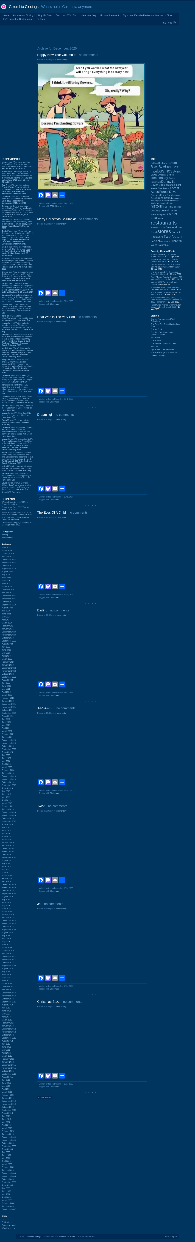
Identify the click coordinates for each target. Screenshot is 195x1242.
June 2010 (6, 1119)
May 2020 (6, 761)
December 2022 (9, 668)
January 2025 (8, 593)
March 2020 (7, 767)
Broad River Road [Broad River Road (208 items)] (164, 164)
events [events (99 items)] (154, 188)
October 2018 (8, 818)
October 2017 (8, 854)
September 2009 (9, 1146)
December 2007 (9, 1209)
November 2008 (9, 1176)
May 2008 (6, 1194)
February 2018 (8, 842)
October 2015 (8, 926)
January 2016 (8, 917)
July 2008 (6, 1188)
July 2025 (6, 575)
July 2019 (6, 791)
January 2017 (8, 881)
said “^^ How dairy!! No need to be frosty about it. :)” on (16, 415)
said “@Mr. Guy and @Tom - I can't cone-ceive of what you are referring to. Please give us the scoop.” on (17, 486)
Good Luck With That (66, 15)
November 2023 (9, 635)
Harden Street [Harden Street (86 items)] (166, 203)
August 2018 (7, 824)
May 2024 (6, 617)
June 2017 (6, 866)
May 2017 (6, 869)
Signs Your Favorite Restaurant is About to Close (147, 15)
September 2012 (9, 1038)
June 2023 (6, 650)
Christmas (54, 304)
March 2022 (7, 695)
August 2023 (7, 644)
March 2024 (7, 623)
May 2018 (6, 833)
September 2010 (9, 1110)
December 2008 (9, 1173)
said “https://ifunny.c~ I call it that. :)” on (17, 200)
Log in (4, 1219)
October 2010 (8, 1107)
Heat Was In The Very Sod (56, 317)
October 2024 (8, 602)
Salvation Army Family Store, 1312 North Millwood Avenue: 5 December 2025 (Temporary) (166, 300)
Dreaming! (44, 414)
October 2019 (8, 782)
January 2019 (8, 809)
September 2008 (9, 1182)
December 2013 (9, 993)
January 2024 (8, 629)
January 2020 (8, 773)
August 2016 (7, 896)
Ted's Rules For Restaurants (17, 19)
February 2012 (8, 1059)
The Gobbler (156, 340)
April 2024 (6, 620)
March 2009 (7, 1164)
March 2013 (7, 1020)
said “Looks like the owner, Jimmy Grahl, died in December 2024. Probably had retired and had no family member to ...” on (17, 366)
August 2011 (7, 1077)
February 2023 (8, 662)
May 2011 (6, 1086)
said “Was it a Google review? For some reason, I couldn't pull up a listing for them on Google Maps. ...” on (17, 378)
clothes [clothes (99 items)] (170, 175)
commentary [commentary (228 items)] (159, 178)
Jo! (39, 904)
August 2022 (7, 680)
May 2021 (6, 725)
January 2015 (8, 954)
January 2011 (8, 1098)
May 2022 (6, 689)
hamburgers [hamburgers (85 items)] (156, 201)
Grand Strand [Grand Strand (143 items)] (164, 198)
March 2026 (7, 551)
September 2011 (9, 1074)
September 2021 (9, 713)
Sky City (154, 346)
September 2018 (9, 821)
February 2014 (8, 987)
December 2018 (9, 812)
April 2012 (6, 1053)
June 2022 (6, 686)
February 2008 (8, 1203)
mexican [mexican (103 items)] (155, 214)
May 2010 (6, 1122)
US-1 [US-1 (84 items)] (162, 242)
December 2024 (9, 596)
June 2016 (6, 902)
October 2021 (8, 710)
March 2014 (7, 984)
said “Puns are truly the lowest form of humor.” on (16, 422)
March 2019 (7, 803)
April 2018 (6, 836)
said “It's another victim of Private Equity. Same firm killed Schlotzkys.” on (16, 189)
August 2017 (7, 860)
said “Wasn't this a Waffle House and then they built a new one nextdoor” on (18, 352)
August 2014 (7, 969)
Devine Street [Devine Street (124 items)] (158, 185)
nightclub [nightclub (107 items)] (164, 214)
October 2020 (8, 746)
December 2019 (9, 776)
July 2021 (6, 719)
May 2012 (6, 1050)
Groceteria (155, 337)
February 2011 (8, 1095)
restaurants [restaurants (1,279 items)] (164, 223)
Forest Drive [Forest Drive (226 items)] (168, 192)
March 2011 (7, 1092)
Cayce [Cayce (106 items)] (154, 175)
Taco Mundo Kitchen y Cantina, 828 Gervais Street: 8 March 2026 (166, 306)
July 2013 (6, 1008)
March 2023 (7, 659)
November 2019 (9, 779)
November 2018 (9, 815)
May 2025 (6, 581)
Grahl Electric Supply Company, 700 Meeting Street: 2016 (17, 524)
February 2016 (8, 914)
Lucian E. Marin (68, 1236)
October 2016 (8, 890)
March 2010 (7, 1128)
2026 (52, 206)
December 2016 (9, 884)
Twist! (41, 806)
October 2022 (8, 674)
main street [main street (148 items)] (170, 210)
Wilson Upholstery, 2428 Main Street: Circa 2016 (14, 503)
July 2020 (6, 755)
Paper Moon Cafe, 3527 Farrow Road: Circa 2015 (15, 508)
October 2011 (8, 1071)
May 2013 (6, 1014)
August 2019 (7, 788)
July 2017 (6, 863)
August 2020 (7, 752)
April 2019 (6, 800)
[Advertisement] (97, 35)
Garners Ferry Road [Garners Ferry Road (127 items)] (162, 195)
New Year (59, 206)
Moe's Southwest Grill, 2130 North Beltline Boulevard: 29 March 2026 (17, 513)
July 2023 (6, 647)
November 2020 (9, 743)
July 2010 (6, 1116)
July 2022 (6, 683)
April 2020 (6, 764)
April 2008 (6, 1197)
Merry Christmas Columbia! (56, 219)
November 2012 (9, 1032)
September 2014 (9, 966)
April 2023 (6, 656)
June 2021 (6, 722)
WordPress (89, 1236)
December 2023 (9, 632)
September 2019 (9, 785)
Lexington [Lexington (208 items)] (157, 210)
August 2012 (7, 1041)
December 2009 (9, 1137)
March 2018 (7, 839)
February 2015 (8, 951)
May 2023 (6, 653)
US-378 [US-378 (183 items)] (177, 241)
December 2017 (9, 848)
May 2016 (6, 905)
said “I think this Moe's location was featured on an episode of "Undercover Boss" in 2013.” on (18, 287)
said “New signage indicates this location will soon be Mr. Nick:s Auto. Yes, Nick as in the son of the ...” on (17, 276)
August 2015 (7, 933)
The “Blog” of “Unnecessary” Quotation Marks (163, 333)
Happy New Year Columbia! (56, 55)
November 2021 (9, 707)
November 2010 (9, 1104)
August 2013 (7, 1005)
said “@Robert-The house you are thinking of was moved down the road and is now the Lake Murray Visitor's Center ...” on (17, 263)
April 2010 (6, 1125)
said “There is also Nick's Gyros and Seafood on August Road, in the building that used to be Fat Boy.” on (18, 444)
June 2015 (6, 939)
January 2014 (8, 990)
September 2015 (9, 929)
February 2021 (8, 734)
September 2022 (9, 677)
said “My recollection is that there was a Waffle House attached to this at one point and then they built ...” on (17, 340)
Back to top (169, 1236)
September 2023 (9, 641)
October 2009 (8, 1143)
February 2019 (8, 806)
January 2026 (8, 557)
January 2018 (8, 845)
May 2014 (6, 978)
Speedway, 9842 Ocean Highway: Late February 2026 (165, 288)
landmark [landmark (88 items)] (178, 207)
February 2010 (8, 1131)
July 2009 (6, 1152)
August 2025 (7, 572)
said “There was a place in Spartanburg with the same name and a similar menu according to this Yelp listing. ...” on (17, 458)
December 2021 (9, 704)
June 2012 (6, 1047)
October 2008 (8, 1179)
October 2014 (8, 963)
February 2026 (8, 554)
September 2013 (9, 1002)
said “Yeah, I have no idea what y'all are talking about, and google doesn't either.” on (17, 468)
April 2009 (6, 1161)
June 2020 (6, 758)
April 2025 (6, 584)
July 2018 (6, 827)
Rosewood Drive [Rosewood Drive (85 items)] (158, 227)
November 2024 (9, 599)
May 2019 (6, 797)
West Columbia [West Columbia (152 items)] (160, 244)
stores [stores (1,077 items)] (164, 231)
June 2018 (6, 830)
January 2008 (8, 1206)
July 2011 (6, 1080)
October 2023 (8, 638)
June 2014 (6, 975)
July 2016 (6, 899)
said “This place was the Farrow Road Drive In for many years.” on (17, 165)
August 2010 (7, 1113)
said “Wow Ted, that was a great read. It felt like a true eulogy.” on (17, 251)
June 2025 (6, 578)
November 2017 (9, 851)
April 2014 (6, 981)
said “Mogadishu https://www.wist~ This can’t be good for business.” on (17, 318)
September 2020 (9, 749)
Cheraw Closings (158, 355)
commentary (7, 538)
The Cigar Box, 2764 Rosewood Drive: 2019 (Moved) (15, 518)
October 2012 (8, 1035)
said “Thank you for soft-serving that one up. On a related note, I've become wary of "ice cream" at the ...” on (17, 399)
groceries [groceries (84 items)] (176, 198)
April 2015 (6, 945)
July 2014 (6, 972)
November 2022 (9, 671)
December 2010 (9, 1101)
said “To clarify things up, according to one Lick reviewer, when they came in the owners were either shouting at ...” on (17, 389)
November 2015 (9, 923)
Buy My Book (45, 15)
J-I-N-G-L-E (45, 708)
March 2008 (7, 1200)
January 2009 (8, 1170)
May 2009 (6, 1158)
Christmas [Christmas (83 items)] (162, 175)
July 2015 (6, 936)
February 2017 (8, 878)
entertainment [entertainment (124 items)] (173, 185)
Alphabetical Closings (24, 15)
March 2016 (7, 911)
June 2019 (6, 794)
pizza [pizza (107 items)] (160, 218)
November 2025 (9, 563)
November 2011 (9, 1068)
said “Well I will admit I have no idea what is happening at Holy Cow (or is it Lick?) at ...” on (16, 476)
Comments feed (9, 1225)
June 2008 (6, 1191)
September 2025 (9, 569)
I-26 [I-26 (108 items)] (165, 206)
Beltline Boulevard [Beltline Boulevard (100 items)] (159, 163)
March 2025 (7, 587)
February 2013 (8, 1023)
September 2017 (9, 857)
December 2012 (9, 1029)
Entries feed (7, 1222)
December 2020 (9, 740)
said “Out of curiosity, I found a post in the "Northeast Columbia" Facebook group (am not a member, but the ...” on (17, 327)
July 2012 (6, 1044)
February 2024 (8, 626)
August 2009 (7, 1149)
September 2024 (9, 605)
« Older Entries (44, 1097)
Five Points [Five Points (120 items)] (163, 188)
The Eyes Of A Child (51, 512)
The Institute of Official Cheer (163, 343)
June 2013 (6, 1011)
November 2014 (9, 960)
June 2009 (6, 1155)
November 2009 (9, 1140)
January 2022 (8, 701)
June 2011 (6, 1083)
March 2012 (7, 1056)
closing (5, 535)
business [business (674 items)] (166, 170)
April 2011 (6, 1089)
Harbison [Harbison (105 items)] (166, 200)
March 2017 (7, 875)
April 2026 (6, 548)
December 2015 (9, 920)
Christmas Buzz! (48, 1002)
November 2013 (9, 996)
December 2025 (9, 560)
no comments (88, 55)
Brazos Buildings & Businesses (164, 352)
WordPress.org (8, 1228)
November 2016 (9, 887)
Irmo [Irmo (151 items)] (170, 206)
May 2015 (6, 942)
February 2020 (8, 770)
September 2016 (9, 893)
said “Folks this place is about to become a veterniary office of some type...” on (17, 223)
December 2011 (9, 1065)
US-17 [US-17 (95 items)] (168, 241)
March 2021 (7, 731)
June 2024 (6, 614)
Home (6, 15)
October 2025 (8, 566)
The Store (40, 19)
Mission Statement (109, 15)
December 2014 (9, 957)
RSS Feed (166, 22)
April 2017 (6, 872)
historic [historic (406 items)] (157, 206)
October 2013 (8, 999)
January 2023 (8, 665)
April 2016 (6, 908)
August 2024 (7, 608)
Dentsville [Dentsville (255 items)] (168, 181)
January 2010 (8, 1134)
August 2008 (7, 1185)
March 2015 (7, 948)
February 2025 (8, 590)
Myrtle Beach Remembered (162, 349)
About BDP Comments (11, 492)
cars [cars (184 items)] (178, 171)
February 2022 (8, 698)
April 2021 (6, 728)
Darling (42, 610)
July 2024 (6, 611)
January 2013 (8, 1026)
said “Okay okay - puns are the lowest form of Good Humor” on (17, 408)
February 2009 (8, 1167)
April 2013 (6, 1017)
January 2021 (8, 737)
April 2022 (6, 692)
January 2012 (8, 1062)
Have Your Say (88, 15)
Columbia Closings (23, 6)
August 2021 (7, 716)
